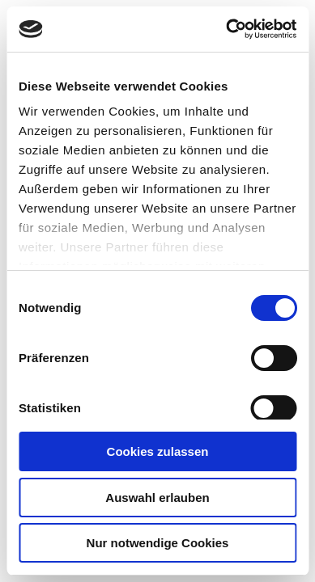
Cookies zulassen (158, 451)
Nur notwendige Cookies (158, 543)
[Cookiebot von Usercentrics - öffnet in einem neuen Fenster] (226, 29)
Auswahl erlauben (157, 497)
